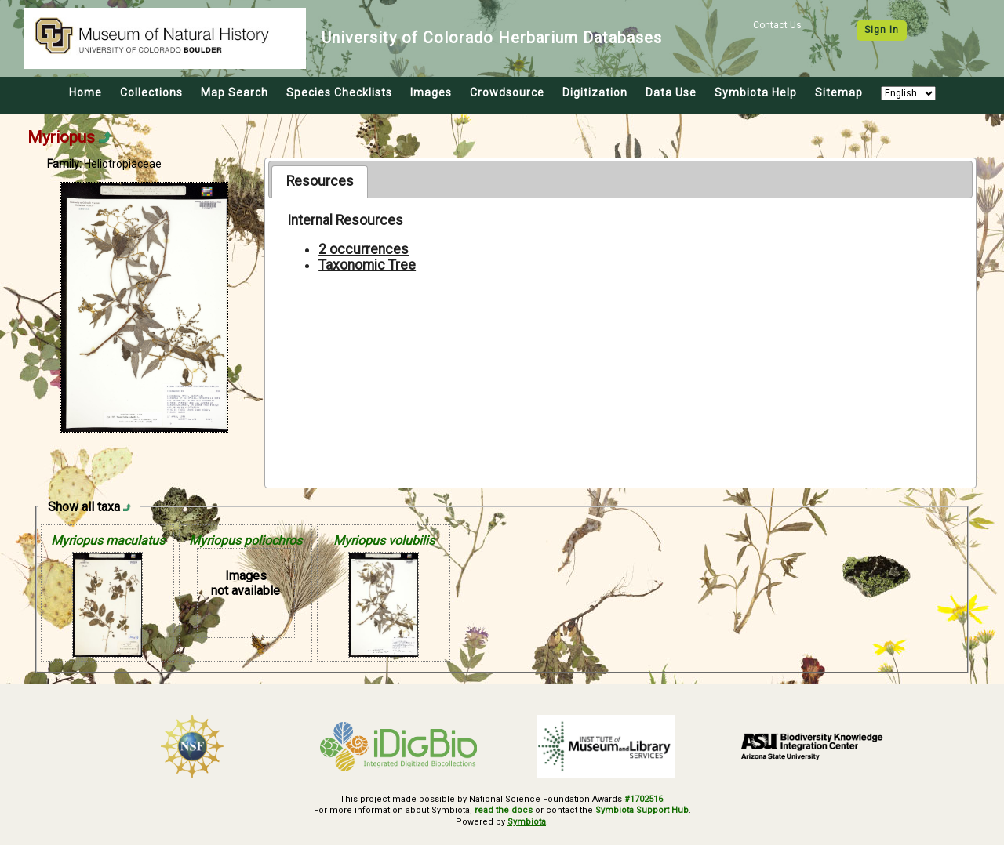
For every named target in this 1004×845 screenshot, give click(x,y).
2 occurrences (363, 249)
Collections (151, 92)
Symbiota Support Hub (642, 810)
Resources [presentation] (320, 181)
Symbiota (526, 822)
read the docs (504, 810)
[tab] (319, 181)
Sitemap (839, 92)
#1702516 (643, 799)
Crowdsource (507, 92)
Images (431, 92)
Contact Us (777, 25)
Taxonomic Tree (367, 265)
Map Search (234, 92)
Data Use (671, 92)
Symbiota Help (756, 92)
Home (85, 92)
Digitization (595, 92)
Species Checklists (339, 92)
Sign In (881, 29)
